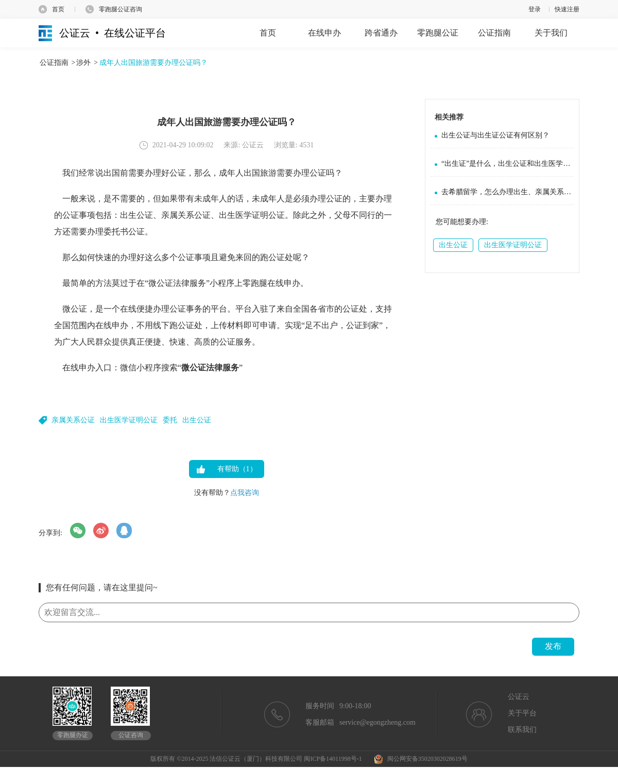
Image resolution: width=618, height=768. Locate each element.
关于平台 (522, 713)
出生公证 (196, 420)
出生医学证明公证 (129, 420)
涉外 (83, 62)
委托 (170, 420)
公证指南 (54, 62)
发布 (553, 646)
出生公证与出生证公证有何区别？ (495, 135)
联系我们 (522, 729)
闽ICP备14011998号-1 (333, 758)
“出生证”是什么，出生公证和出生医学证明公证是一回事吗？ (507, 163)
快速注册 (567, 9)
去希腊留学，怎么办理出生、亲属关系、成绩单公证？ (507, 192)
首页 (58, 9)
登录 (534, 9)
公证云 (518, 697)
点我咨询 (244, 493)
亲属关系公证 (73, 420)
